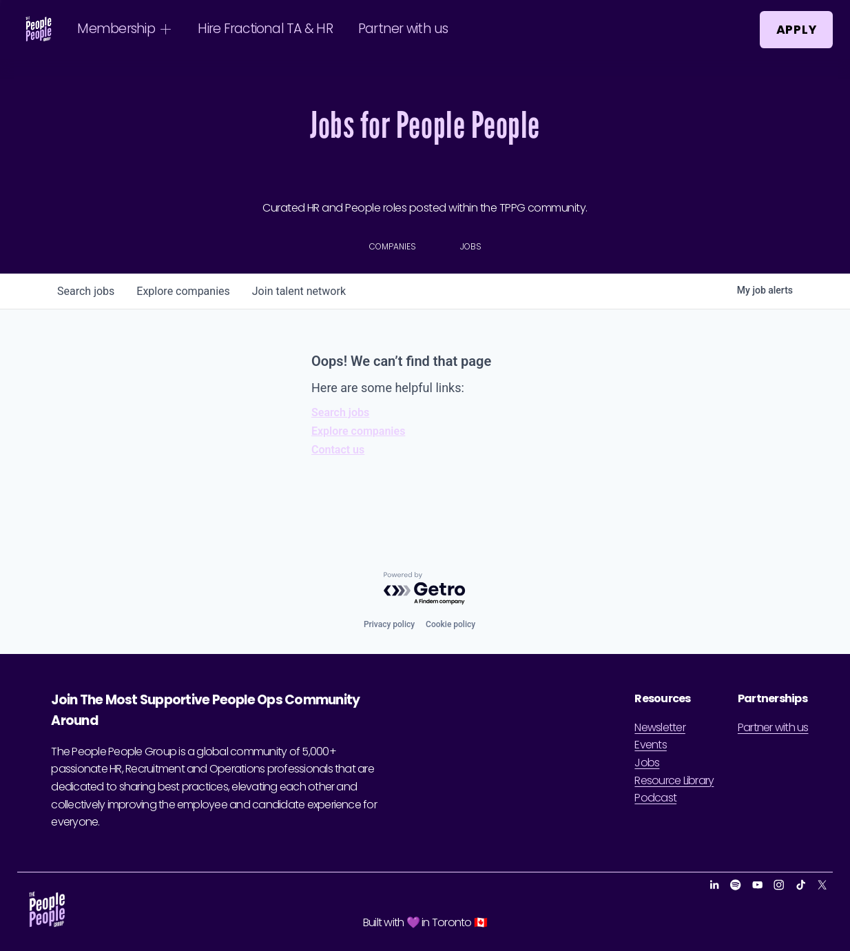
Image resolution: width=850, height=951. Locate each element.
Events (650, 745)
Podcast (655, 798)
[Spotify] (735, 884)
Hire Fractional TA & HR (265, 28)
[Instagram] (779, 884)
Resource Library (674, 780)
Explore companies (358, 431)
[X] (822, 884)
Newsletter (659, 727)
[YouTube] (757, 884)
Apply (796, 29)
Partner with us (403, 28)
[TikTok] (801, 884)
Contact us (337, 449)
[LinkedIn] (714, 884)
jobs (85, 291)
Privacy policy (389, 624)
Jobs (646, 762)
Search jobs (340, 412)
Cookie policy (450, 624)
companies (182, 291)
